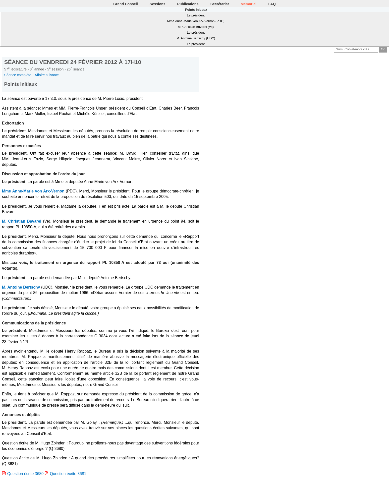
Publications (188, 4)
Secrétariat (219, 4)
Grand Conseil (125, 4)
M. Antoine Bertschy (21, 287)
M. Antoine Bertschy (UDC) (195, 38)
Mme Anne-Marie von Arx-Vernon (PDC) (195, 21)
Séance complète (17, 75)
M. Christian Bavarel (21, 221)
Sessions (157, 4)
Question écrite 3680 (25, 474)
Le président (196, 15)
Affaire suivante (47, 75)
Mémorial (248, 4)
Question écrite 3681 (68, 474)
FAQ (272, 4)
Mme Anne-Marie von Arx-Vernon (33, 191)
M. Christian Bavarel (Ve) (196, 27)
